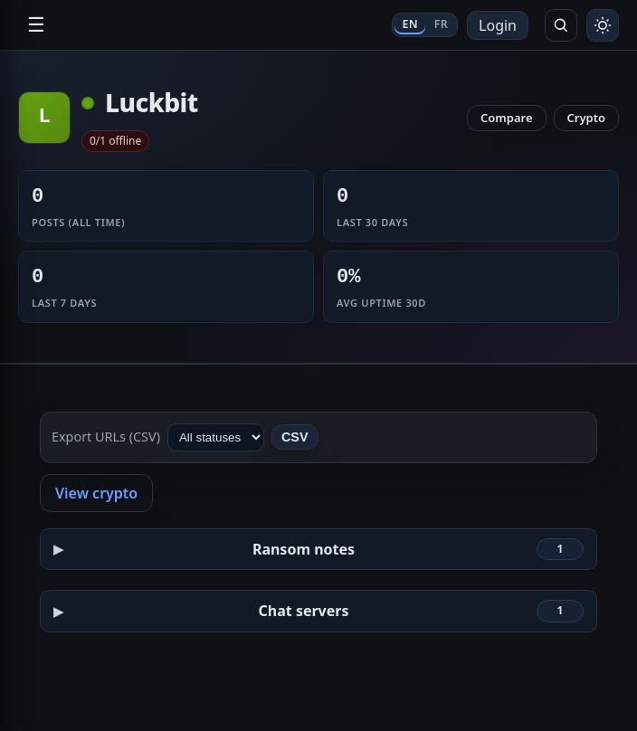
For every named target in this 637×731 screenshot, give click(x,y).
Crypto (586, 117)
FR (441, 24)
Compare (506, 117)
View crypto (96, 493)
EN (409, 24)
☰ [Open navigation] (36, 25)
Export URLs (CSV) (106, 436)
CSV (295, 437)
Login (498, 25)
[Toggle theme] (602, 25)
